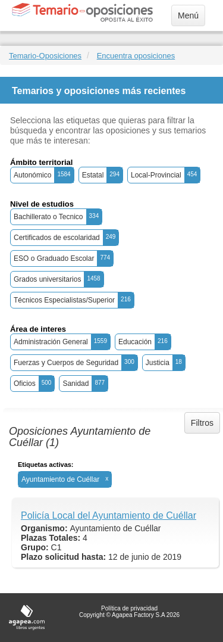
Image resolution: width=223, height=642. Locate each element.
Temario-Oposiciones (45, 55)
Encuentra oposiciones (136, 55)
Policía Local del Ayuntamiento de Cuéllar (108, 515)
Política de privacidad (129, 608)
